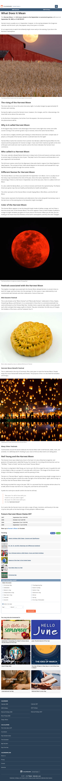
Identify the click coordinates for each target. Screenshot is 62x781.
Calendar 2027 (34, 704)
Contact (3, 763)
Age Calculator (4, 743)
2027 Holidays (34, 708)
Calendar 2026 (4, 704)
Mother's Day (7, 590)
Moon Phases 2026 (5, 716)
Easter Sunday (36, 588)
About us (3, 755)
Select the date (7, 604)
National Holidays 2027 (36, 712)
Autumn (5, 600)
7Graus (30, 776)
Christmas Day (7, 585)
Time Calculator (5, 739)
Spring (34, 597)
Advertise (3, 767)
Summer (6, 597)
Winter (34, 595)
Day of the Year (4, 747)
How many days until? (9, 580)
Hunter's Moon (13, 528)
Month (17, 607)
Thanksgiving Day (37, 585)
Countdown (4, 732)
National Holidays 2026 (6, 712)
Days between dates (6, 735)
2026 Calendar (15, 9)
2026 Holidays (46, 9)
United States (17, 6)
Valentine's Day (36, 592)
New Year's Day (7, 595)
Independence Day (8, 592)
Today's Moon (4, 719)
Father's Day (35, 590)
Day (6, 607)
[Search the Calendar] (56, 6)
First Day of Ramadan (38, 600)
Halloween (6, 588)
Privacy (3, 759)
